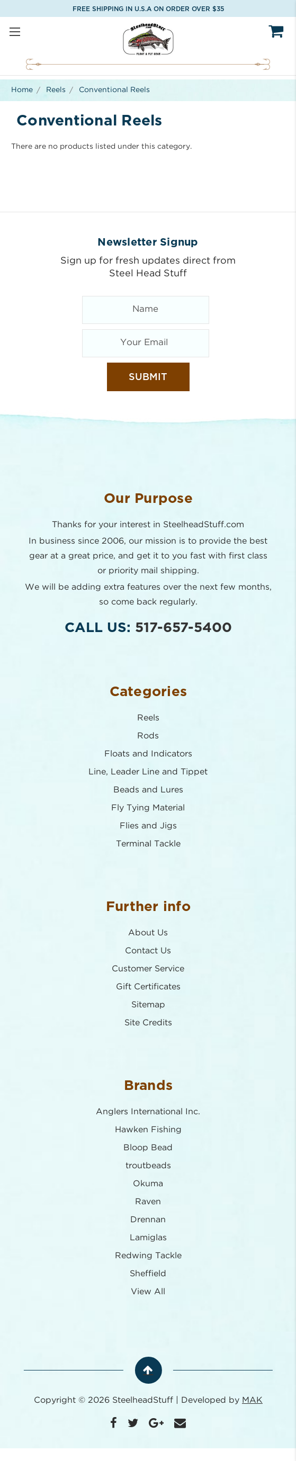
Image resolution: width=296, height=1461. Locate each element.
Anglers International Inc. (148, 1112)
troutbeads (148, 1166)
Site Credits (148, 1023)
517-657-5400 (183, 628)
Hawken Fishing (148, 1130)
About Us (148, 933)
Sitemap (148, 1005)
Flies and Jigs (148, 826)
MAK (252, 1400)
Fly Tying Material (148, 808)
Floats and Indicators (148, 754)
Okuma (148, 1184)
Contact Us (148, 951)
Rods (148, 736)
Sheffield (148, 1274)
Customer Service (148, 969)
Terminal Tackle (148, 844)
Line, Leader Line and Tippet (148, 772)
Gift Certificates (148, 987)
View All (148, 1292)
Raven (148, 1202)
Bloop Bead (148, 1148)
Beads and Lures (148, 790)
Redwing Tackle (148, 1256)
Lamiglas (148, 1238)
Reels (148, 718)
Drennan (148, 1220)
